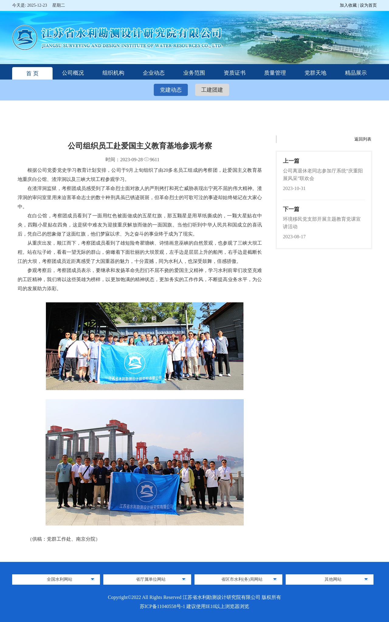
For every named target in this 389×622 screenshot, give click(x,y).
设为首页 (368, 5)
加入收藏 (349, 5)
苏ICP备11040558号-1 (163, 606)
